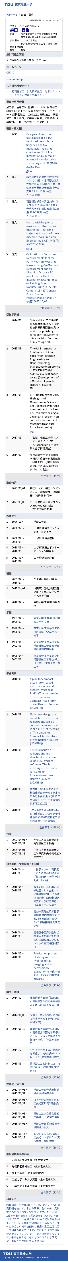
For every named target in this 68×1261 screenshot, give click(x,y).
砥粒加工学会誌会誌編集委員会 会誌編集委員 (46, 1115)
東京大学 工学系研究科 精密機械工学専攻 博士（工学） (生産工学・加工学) (47, 661)
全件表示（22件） (51, 1077)
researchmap (14, 79)
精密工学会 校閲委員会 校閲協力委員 (46, 1125)
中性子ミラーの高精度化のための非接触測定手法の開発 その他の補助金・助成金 (46, 875)
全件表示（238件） (51, 827)
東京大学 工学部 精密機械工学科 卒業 (47, 619)
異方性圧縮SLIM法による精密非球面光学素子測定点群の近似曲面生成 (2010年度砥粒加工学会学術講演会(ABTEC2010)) (45, 796)
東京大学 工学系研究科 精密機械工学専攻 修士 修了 (46, 631)
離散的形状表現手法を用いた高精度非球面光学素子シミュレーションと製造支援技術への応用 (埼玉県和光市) (45, 1036)
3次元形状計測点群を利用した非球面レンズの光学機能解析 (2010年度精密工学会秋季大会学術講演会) (45, 815)
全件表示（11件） (51, 1192)
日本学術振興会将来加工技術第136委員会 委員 (46, 1103)
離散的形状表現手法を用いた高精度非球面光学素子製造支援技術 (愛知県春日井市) (45, 1003)
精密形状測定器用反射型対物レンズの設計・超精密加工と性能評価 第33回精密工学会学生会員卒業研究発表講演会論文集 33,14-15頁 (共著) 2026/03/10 (43, 186)
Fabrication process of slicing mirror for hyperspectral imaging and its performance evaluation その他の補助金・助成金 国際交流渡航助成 (47, 966)
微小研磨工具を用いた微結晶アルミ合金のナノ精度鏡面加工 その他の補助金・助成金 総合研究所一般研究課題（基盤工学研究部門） (46, 896)
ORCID (10, 72)
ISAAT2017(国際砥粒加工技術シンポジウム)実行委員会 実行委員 (47, 1137)
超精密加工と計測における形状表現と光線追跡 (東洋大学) (45, 1067)
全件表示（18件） (51, 1147)
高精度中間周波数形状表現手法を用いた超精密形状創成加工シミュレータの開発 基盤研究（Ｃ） (46, 940)
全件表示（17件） (51, 985)
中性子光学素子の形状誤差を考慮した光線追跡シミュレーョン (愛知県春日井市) (45, 1053)
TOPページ (11, 14)
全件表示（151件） (51, 308)
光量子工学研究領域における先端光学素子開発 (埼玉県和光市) (45, 1018)
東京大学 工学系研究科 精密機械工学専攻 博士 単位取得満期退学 (46, 645)
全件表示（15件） (51, 476)
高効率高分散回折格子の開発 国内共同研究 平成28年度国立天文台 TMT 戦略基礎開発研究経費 (47, 919)
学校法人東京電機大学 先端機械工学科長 (46, 841)
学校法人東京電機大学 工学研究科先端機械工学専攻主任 (47, 853)
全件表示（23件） (51, 567)
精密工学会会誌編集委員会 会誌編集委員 (46, 1091)
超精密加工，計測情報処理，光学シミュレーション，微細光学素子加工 (36, 93)
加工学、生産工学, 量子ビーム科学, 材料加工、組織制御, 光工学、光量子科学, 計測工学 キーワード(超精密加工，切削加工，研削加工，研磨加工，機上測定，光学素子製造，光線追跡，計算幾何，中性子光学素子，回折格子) (33, 114)
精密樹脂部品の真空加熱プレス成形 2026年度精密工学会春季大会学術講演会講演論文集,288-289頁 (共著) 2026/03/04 (42, 209)
